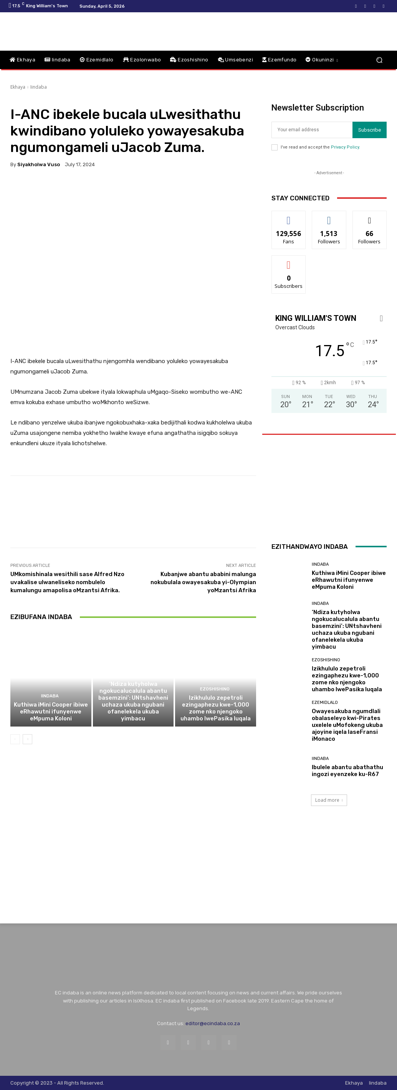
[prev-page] (15, 739)
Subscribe (369, 130)
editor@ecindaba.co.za (212, 1023)
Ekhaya (17, 87)
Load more (329, 800)
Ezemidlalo (325, 702)
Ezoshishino (215, 689)
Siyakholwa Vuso (38, 164)
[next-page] (27, 739)
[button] (379, 60)
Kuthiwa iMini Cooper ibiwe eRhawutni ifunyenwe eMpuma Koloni (51, 711)
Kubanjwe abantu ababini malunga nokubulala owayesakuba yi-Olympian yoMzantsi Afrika (203, 582)
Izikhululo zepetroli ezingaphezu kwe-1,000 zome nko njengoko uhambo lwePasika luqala (215, 708)
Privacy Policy (345, 147)
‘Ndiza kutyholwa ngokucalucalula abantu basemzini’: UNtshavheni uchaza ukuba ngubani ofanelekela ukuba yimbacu (133, 701)
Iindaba (38, 87)
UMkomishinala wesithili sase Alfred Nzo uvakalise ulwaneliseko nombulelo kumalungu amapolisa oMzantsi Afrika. (67, 582)
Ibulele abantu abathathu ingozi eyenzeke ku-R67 (347, 771)
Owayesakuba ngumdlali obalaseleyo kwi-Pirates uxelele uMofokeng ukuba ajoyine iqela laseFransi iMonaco (347, 725)
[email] (311, 130)
